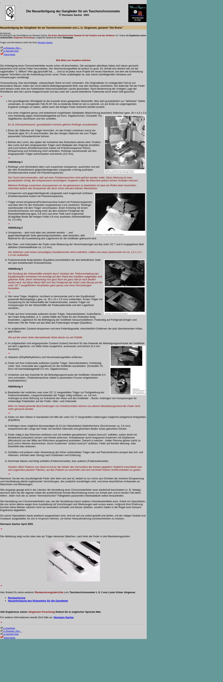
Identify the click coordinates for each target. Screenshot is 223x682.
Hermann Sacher (45, 42)
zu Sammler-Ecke (9, 51)
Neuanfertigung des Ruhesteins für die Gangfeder (38, 600)
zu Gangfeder (7, 628)
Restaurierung (16, 597)
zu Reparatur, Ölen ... (11, 48)
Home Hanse (7, 54)
